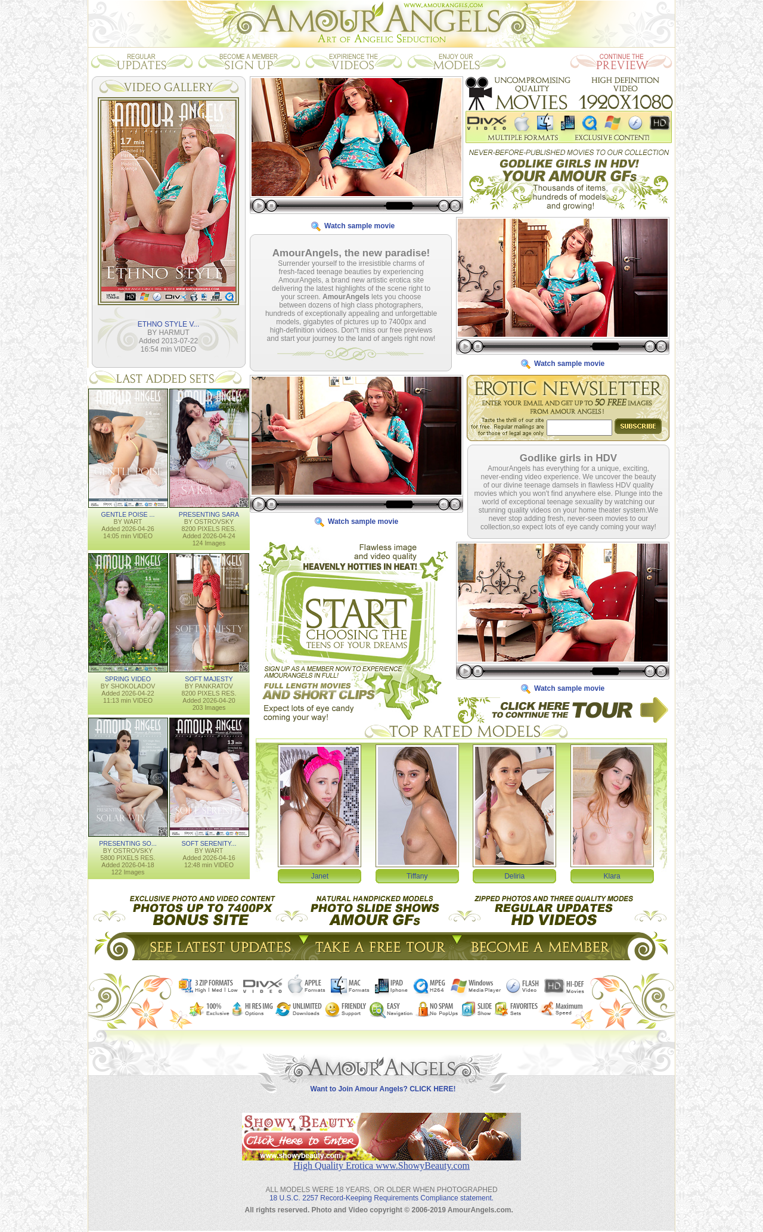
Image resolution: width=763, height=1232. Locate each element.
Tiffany (417, 875)
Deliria (514, 875)
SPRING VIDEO (128, 678)
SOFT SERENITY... (209, 842)
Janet (319, 875)
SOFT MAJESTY (208, 678)
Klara (612, 875)
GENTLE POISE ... (127, 513)
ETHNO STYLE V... (169, 323)
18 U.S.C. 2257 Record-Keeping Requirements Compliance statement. (381, 1188)
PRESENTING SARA (209, 513)
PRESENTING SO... (128, 842)
